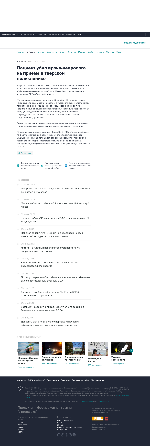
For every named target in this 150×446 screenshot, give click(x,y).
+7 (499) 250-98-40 (86, 401)
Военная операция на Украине (51, 358)
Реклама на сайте (80, 380)
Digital (90, 52)
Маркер (21, 430)
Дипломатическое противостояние (74, 358)
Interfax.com (41, 34)
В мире (41, 52)
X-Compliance (23, 425)
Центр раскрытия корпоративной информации (69, 429)
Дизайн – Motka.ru (98, 429)
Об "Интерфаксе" (27, 34)
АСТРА (20, 432)
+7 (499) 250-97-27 (104, 401)
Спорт (62, 52)
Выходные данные (99, 427)
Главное (20, 52)
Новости (100, 52)
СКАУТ (20, 427)
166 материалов (95, 365)
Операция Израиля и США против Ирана (28, 361)
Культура (72, 52)
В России (31, 52)
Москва (81, 52)
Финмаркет (71, 34)
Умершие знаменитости (118, 358)
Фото (118, 52)
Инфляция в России (94, 360)
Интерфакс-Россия (56, 34)
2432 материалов (26, 367)
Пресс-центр (53, 380)
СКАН (59, 423)
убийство (22, 153)
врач (30, 153)
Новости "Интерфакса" (65, 420)
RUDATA (60, 425)
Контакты (21, 380)
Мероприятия (97, 380)
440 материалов (118, 364)
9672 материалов (49, 364)
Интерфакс (75, 43)
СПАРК (20, 422)
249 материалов (72, 364)
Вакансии (65, 380)
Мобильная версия (10, 34)
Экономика (52, 52)
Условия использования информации (105, 425)
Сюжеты (110, 52)
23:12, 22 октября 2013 (36, 62)
